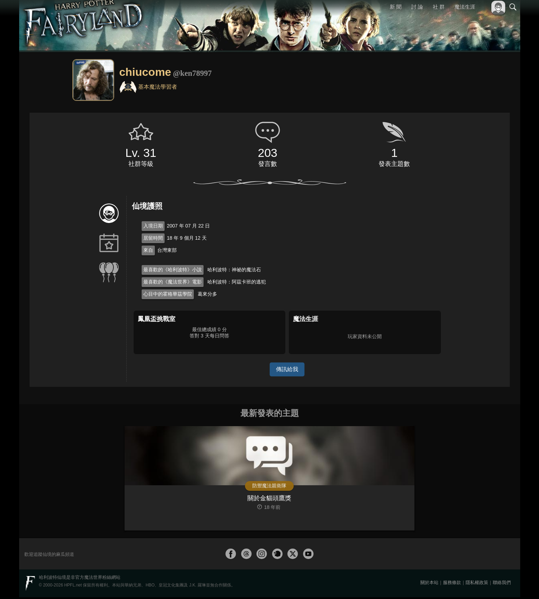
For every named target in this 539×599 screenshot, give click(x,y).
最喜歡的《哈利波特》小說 (172, 269)
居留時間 (153, 238)
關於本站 (429, 584)
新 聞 (396, 7)
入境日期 (153, 226)
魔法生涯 (464, 7)
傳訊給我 (287, 369)
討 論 (417, 7)
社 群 (439, 7)
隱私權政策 (477, 584)
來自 (148, 250)
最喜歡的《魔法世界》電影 (172, 282)
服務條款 (452, 584)
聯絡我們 (502, 584)
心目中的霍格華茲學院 (167, 294)
